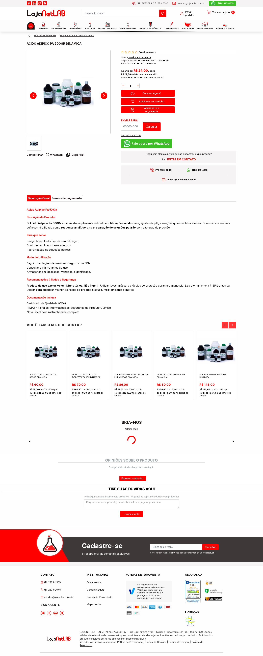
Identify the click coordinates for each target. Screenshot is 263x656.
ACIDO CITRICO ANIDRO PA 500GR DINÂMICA (43, 376)
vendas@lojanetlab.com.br (181, 179)
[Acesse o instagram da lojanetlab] (40, 3)
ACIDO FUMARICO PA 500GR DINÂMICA (171, 376)
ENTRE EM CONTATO (179, 159)
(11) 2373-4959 (199, 170)
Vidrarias (43, 26)
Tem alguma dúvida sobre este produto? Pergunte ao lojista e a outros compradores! (131, 496)
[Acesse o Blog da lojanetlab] (62, 613)
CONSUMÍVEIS (75, 26)
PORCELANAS (188, 26)
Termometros (171, 26)
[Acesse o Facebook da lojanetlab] (49, 613)
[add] (138, 85)
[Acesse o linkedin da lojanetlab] (34, 3)
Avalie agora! (147, 52)
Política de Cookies (155, 642)
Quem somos (94, 582)
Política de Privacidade (99, 597)
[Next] (232, 325)
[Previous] (225, 325)
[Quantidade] (130, 85)
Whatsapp (54, 155)
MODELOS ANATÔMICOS (150, 26)
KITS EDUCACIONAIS (225, 26)
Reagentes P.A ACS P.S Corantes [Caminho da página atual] (77, 35)
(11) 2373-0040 (163, 170)
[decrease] (123, 85)
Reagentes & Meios (107, 26)
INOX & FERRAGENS (128, 26)
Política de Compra (179, 642)
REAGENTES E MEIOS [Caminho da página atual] (45, 35)
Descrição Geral (38, 198)
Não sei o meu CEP (131, 135)
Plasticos (90, 26)
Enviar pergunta (131, 514)
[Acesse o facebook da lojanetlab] (29, 3)
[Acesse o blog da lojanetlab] (45, 3)
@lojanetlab (131, 428)
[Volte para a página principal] (29, 35)
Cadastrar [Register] (210, 547)
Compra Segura (95, 589)
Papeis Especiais (205, 26)
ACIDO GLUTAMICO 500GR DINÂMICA (213, 376)
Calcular (151, 126)
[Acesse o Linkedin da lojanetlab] (55, 613)
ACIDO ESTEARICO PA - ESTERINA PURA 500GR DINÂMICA (131, 376)
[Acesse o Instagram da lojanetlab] (43, 613)
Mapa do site (94, 604)
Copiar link (75, 155)
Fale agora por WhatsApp (146, 143)
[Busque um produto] (162, 13)
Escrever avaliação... (132, 478)
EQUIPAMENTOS (58, 26)
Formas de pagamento (67, 198)
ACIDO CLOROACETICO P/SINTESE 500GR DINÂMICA (86, 376)
